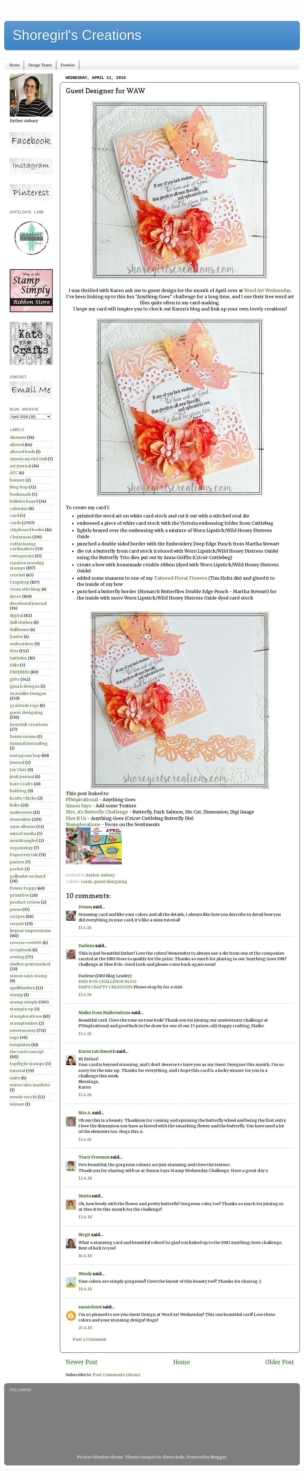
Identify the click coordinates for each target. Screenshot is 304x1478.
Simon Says (79, 805)
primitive (19, 895)
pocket (17, 869)
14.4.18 (85, 1255)
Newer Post (82, 1362)
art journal (20, 465)
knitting (18, 790)
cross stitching (25, 589)
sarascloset (90, 1307)
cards (86, 881)
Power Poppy (23, 888)
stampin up (21, 1009)
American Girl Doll (28, 458)
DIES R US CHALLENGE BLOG (107, 981)
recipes (17, 916)
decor (15, 596)
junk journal (22, 776)
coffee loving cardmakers (23, 546)
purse (15, 909)
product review (25, 902)
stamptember (24, 1023)
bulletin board (24, 501)
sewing (17, 956)
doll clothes (21, 622)
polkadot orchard (27, 876)
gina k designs (25, 686)
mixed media (23, 833)
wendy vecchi (23, 1096)
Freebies (68, 65)
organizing (21, 847)
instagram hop (25, 755)
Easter (16, 636)
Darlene (86, 945)
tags (14, 1037)
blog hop (19, 487)
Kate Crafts (21, 783)
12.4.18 (85, 1178)
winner (17, 1104)
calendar (19, 508)
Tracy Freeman (94, 1157)
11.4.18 (84, 927)
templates (20, 1044)
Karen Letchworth (96, 1051)
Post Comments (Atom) (116, 1374)
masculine (20, 819)
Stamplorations (83, 824)
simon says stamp (28, 975)
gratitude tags (24, 705)
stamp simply (24, 1002)
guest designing (110, 881)
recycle (17, 923)
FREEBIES (20, 672)
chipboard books (27, 529)
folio (14, 665)
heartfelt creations (29, 724)
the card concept (27, 1051)
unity (15, 1077)
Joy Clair (18, 769)
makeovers (21, 812)
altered (17, 444)
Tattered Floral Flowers (180, 578)
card (14, 515)
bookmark (20, 494)
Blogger (218, 1457)
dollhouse (19, 629)
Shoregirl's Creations (77, 35)
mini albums (22, 826)
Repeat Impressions (30, 930)
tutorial (17, 1070)
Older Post (279, 1362)
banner (17, 480)
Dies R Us (77, 818)
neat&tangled (24, 840)
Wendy (85, 1273)
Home (14, 65)
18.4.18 (85, 1288)
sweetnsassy (23, 1030)
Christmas (21, 537)
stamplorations (26, 1016)
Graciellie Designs (28, 693)
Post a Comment (90, 1339)
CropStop (19, 582)
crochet (17, 574)
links (15, 805)
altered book (22, 451)
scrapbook (21, 949)
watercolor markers (30, 1084)
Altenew (18, 437)
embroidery (21, 643)
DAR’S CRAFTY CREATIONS (105, 987)
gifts (15, 679)
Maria (84, 1195)
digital (16, 615)
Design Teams (40, 65)
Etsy (14, 650)
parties (17, 862)
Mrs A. (84, 1112)
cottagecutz (22, 556)
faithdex (18, 658)
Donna (85, 906)
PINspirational (82, 799)
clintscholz (173, 1457)
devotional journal (28, 603)
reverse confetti (26, 942)
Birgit (84, 1234)
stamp (16, 994)
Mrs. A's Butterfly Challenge (97, 812)
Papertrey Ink (24, 854)
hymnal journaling (29, 743)
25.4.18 (85, 1327)
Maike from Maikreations (104, 1012)
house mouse (23, 736)
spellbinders (22, 987)
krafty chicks (23, 798)
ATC (14, 472)
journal (17, 762)
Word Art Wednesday (267, 290)
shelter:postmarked (30, 964)
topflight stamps (27, 1063)
